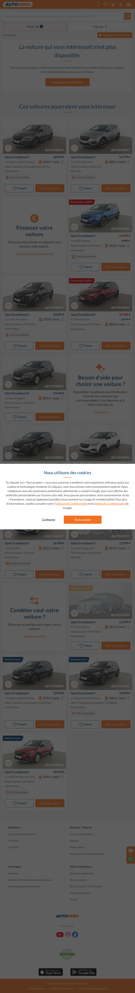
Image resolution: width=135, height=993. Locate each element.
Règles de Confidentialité (110, 503)
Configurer (48, 519)
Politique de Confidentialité (71, 503)
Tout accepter (83, 519)
